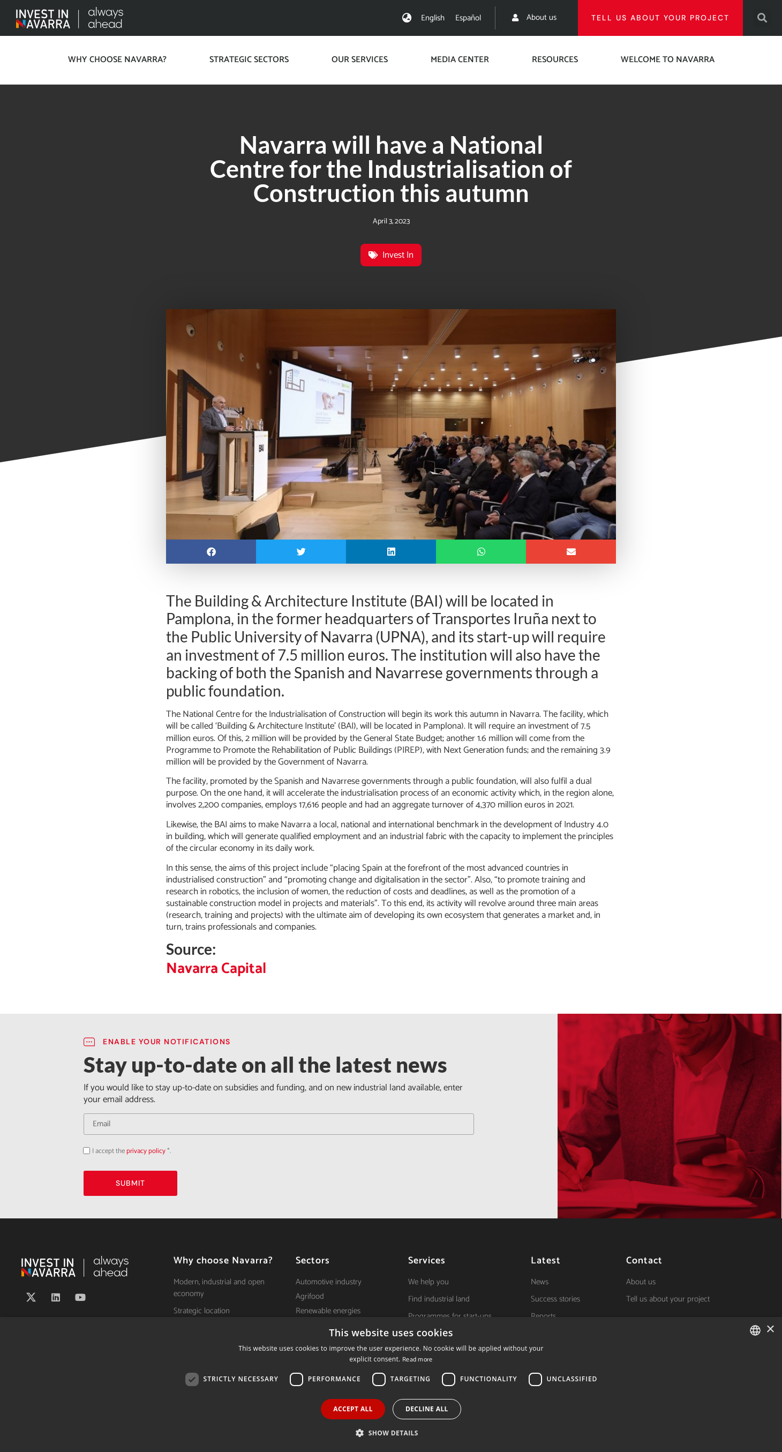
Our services (360, 60)
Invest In (397, 255)
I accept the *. (131, 1151)
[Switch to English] (433, 18)
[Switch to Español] (468, 18)
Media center (460, 60)
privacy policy (146, 1151)
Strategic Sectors (249, 60)
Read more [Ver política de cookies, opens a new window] (417, 1359)
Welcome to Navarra (668, 60)
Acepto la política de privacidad (83, 1150)
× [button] (770, 1330)
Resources (555, 60)
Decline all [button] (426, 1408)
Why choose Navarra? (117, 60)
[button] (762, 18)
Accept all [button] (353, 1408)
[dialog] (391, 1384)
